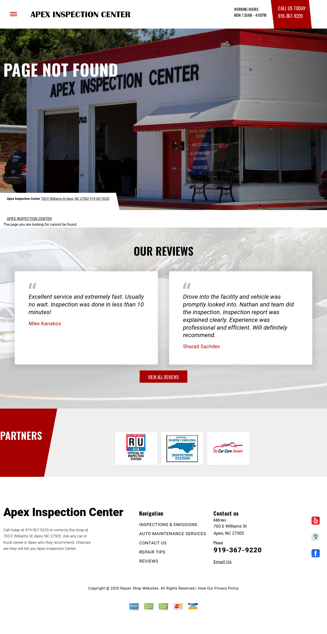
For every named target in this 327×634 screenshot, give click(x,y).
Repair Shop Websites (139, 588)
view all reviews (163, 376)
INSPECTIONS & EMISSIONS (168, 524)
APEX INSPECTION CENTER (29, 219)
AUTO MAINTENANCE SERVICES (172, 533)
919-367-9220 (290, 15)
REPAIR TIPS (152, 552)
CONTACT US (153, 543)
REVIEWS (148, 561)
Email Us (222, 562)
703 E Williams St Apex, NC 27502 (65, 199)
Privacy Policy (226, 588)
